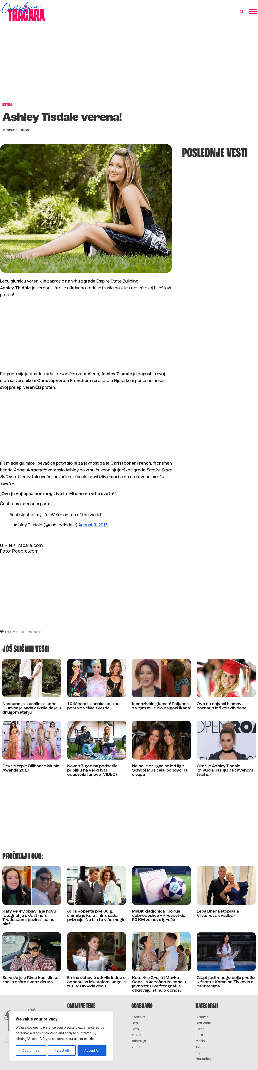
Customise (31, 1050)
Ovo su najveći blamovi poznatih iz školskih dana (221, 706)
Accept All (92, 1050)
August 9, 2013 (93, 524)
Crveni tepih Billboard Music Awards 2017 (30, 768)
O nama (202, 1017)
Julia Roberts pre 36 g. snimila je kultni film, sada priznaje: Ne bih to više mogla (96, 915)
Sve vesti (203, 1023)
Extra (200, 1029)
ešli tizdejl (35, 632)
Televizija (138, 1041)
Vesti (135, 1047)
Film (134, 1023)
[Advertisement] (129, 64)
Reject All (62, 1050)
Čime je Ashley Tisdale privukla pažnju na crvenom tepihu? (225, 770)
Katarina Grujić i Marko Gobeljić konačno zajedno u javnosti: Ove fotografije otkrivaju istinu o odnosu (159, 984)
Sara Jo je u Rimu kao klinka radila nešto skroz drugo (30, 980)
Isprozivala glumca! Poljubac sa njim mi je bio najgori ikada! (161, 706)
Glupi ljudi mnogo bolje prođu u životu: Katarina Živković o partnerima (226, 982)
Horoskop (204, 1059)
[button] (241, 11)
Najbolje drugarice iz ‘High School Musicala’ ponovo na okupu (160, 770)
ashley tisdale (15, 632)
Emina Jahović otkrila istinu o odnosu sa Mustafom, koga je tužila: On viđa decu (96, 982)
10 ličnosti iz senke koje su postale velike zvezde (93, 706)
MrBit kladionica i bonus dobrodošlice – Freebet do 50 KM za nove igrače (158, 915)
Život (199, 1053)
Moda (200, 1041)
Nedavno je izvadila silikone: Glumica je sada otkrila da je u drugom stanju (31, 708)
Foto (135, 1029)
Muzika (137, 1035)
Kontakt (138, 1017)
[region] (61, 1036)
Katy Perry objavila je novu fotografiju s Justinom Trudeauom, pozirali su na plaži (29, 917)
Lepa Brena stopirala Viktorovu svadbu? (218, 913)
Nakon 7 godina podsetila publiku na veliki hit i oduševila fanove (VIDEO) (92, 770)
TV (197, 1047)
